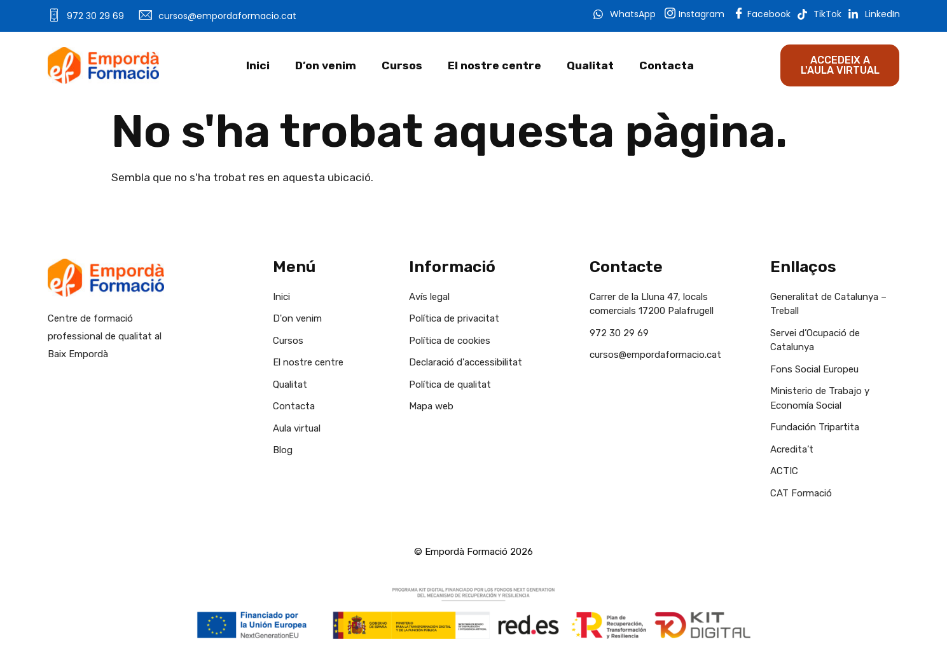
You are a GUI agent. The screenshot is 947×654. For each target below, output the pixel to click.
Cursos (402, 65)
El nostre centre (494, 65)
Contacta (666, 65)
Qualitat (590, 65)
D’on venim (325, 65)
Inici (258, 65)
